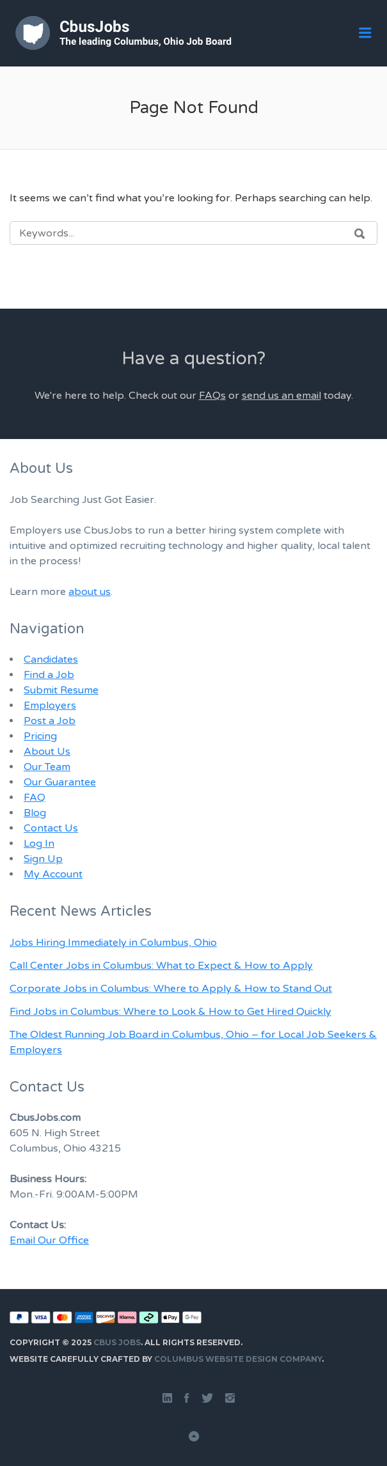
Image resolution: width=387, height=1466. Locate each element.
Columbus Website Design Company (238, 1359)
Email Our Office (49, 1240)
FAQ (34, 797)
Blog (35, 812)
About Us (47, 751)
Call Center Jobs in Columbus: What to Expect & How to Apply (161, 965)
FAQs (212, 395)
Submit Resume (61, 690)
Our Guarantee (60, 782)
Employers (50, 705)
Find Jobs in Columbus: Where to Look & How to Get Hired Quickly (170, 1011)
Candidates (51, 659)
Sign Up (43, 859)
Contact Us (51, 828)
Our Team (47, 766)
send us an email (281, 395)
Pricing (40, 736)
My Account (53, 874)
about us (89, 591)
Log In (39, 843)
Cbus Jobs (117, 1342)
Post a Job (49, 720)
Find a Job (49, 674)
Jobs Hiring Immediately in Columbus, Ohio (113, 942)
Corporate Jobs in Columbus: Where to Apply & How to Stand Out (171, 988)
